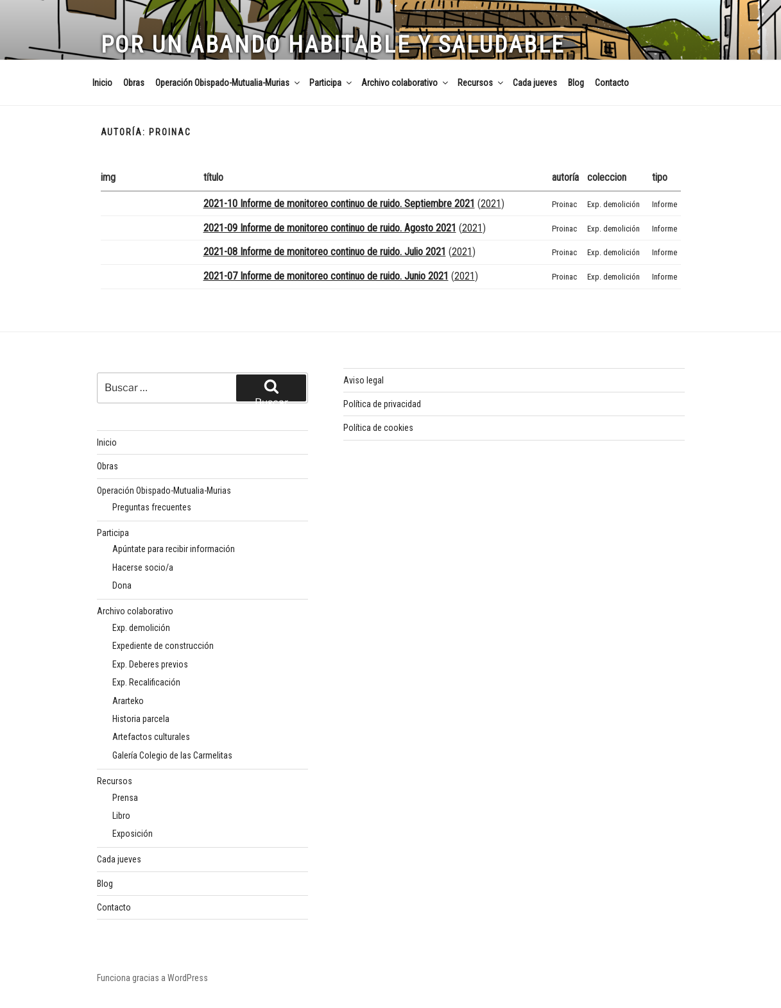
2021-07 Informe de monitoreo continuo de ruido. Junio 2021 (326, 276)
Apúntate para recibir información (173, 549)
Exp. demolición (613, 204)
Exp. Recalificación (146, 682)
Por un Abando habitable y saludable (333, 44)
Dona (122, 585)
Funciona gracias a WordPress (152, 978)
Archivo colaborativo (405, 83)
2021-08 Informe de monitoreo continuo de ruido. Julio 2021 (324, 252)
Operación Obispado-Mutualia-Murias (228, 83)
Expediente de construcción (163, 646)
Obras (133, 83)
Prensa (125, 798)
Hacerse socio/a (142, 567)
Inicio (102, 83)
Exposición (132, 833)
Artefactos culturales (151, 737)
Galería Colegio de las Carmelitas (172, 755)
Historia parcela (140, 719)
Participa (331, 83)
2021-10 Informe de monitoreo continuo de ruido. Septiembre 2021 (339, 203)
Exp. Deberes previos (150, 664)
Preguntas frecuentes (151, 507)
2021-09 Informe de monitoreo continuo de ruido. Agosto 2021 (329, 228)
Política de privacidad (382, 404)
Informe (664, 204)
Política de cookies (378, 428)
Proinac (564, 204)
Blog (576, 83)
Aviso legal (363, 380)
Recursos (481, 83)
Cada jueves (535, 83)
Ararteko (128, 701)
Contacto (612, 83)
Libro (121, 816)
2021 (491, 203)
